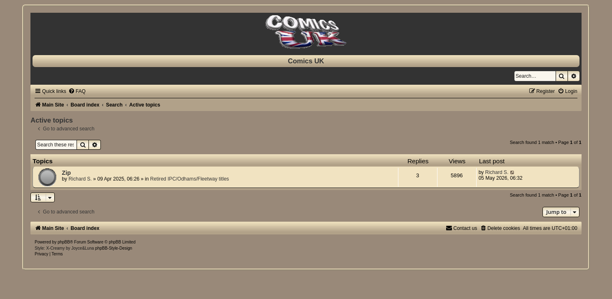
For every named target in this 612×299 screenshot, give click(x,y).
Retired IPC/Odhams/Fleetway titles (189, 179)
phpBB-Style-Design (113, 248)
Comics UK (306, 61)
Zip (66, 172)
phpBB (64, 242)
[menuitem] (77, 91)
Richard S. (79, 179)
